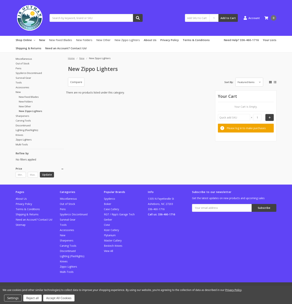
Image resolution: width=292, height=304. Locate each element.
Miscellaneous (24, 58)
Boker (107, 204)
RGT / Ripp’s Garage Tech (119, 214)
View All (108, 251)
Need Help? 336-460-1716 (241, 40)
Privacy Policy (169, 40)
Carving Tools (23, 120)
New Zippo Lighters (127, 40)
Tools (19, 82)
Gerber (108, 219)
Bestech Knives (113, 245)
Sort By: (228, 82)
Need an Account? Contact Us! (66, 48)
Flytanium (110, 235)
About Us (150, 40)
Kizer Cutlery (111, 230)
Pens (18, 68)
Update (47, 174)
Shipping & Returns (28, 48)
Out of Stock (22, 63)
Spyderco (109, 198)
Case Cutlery (111, 209)
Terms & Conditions (196, 40)
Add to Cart (228, 18)
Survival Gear (23, 77)
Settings (13, 298)
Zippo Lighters (24, 139)
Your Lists (269, 40)
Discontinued (23, 125)
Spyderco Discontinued (29, 73)
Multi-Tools (22, 144)
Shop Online (25, 40)
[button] (40, 168)
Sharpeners (22, 116)
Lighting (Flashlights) (27, 130)
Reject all (32, 298)
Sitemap (21, 225)
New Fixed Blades (60, 40)
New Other (103, 40)
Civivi (107, 225)
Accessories (22, 87)
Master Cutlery (113, 240)
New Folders (84, 40)
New (42, 40)
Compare (76, 82)
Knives (19, 135)
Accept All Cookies (59, 298)
